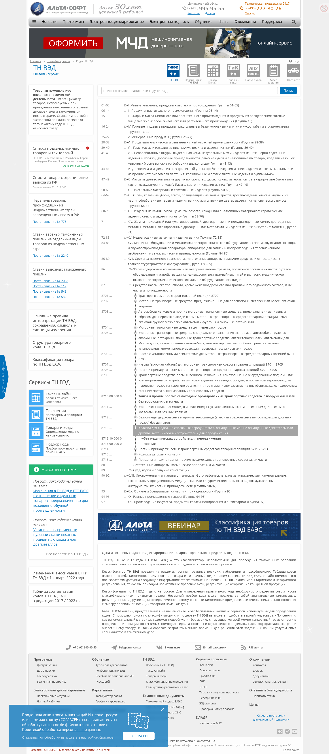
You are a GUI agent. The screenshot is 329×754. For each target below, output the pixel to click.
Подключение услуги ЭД (53, 696)
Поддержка (272, 21)
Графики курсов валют (111, 701)
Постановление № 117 (49, 286)
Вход (294, 61)
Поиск (288, 90)
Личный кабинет (48, 701)
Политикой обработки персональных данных (61, 729)
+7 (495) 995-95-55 (81, 647)
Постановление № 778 (49, 221)
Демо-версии (46, 670)
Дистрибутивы (47, 665)
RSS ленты (252, 647)
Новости (49, 21)
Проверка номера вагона (216, 709)
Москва (250, 13)
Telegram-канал (126, 647)
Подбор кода (69, 448)
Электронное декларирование (117, 21)
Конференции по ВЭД (110, 670)
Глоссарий (102, 681)
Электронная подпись (169, 21)
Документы (260, 676)
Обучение (204, 21)
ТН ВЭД (44, 67)
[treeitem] (210, 105)
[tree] (199, 304)
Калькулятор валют (108, 696)
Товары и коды (69, 431)
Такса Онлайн (69, 397)
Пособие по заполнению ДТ (114, 676)
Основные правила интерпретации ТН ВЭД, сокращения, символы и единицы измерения (55, 322)
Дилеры (210, 13)
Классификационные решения (167, 681)
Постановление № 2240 (50, 255)
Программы (73, 21)
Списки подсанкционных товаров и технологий (56, 150)
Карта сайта (291, 750)
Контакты (194, 13)
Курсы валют (103, 690)
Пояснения (69, 414)
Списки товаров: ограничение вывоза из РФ (60, 179)
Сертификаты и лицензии (270, 681)
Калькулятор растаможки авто (167, 687)
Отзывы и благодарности (270, 690)
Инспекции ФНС (210, 723)
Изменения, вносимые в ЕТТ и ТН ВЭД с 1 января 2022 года (60, 575)
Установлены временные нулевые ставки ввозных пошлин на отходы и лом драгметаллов (55, 537)
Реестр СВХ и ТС (210, 698)
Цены (223, 21)
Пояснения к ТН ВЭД (160, 665)
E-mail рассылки (210, 647)
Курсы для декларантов (111, 665)
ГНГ (202, 681)
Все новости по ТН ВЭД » (67, 554)
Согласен (139, 736)
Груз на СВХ (207, 676)
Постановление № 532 (49, 297)
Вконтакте (168, 647)
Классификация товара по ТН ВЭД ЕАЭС (53, 361)
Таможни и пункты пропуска (219, 692)
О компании (245, 21)
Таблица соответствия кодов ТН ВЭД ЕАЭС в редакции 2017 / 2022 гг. (56, 596)
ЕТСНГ (203, 687)
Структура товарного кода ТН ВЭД (52, 344)
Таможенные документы (164, 695)
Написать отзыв (264, 696)
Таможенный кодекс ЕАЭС (164, 701)
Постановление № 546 (49, 291)
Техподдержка (47, 676)
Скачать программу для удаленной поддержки (271, 717)
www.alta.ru (188, 741)
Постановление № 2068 (50, 281)
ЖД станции (207, 703)
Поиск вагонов (209, 670)
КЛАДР (201, 717)
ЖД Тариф (206, 665)
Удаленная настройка (51, 681)
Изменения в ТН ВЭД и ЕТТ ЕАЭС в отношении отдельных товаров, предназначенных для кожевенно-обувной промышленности (61, 500)
